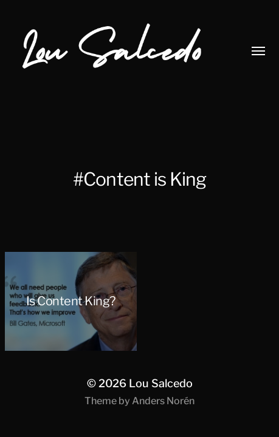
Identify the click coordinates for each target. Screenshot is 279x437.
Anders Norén (163, 401)
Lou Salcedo (161, 383)
